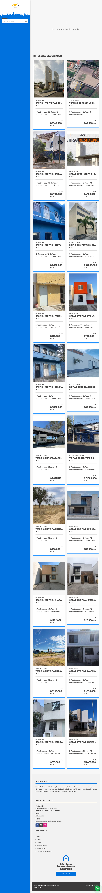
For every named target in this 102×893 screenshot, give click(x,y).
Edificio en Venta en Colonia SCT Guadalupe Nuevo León (83, 245)
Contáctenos (41, 848)
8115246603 (40, 816)
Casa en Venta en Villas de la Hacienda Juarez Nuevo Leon (49, 600)
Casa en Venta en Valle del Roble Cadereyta (49, 742)
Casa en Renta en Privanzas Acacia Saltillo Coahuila (83, 529)
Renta (39, 842)
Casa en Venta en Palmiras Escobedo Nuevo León (49, 316)
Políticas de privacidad (44, 851)
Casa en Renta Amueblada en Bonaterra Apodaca (83, 600)
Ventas (39, 840)
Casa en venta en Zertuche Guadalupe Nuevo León (49, 245)
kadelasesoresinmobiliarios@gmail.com (49, 821)
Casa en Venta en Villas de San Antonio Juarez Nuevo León (83, 316)
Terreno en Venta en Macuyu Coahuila (49, 529)
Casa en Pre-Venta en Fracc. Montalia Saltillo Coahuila (49, 103)
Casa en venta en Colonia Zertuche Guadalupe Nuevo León (49, 387)
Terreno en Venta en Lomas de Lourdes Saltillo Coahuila (49, 671)
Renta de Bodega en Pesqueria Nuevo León (83, 387)
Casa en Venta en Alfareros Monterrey (83, 671)
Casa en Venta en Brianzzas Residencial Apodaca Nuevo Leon (83, 742)
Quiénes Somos (42, 845)
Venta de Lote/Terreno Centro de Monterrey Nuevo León (83, 458)
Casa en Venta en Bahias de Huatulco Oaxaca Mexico (49, 174)
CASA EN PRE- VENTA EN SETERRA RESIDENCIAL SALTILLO (83, 174)
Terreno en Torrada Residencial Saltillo (49, 458)
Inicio (38, 837)
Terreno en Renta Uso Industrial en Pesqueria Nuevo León (83, 103)
